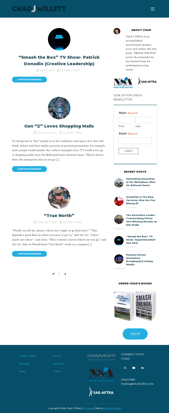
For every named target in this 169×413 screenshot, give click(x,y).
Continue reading (29, 79)
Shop (22, 371)
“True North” (59, 215)
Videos (57, 371)
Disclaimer (88, 408)
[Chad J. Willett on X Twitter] (125, 368)
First (121, 126)
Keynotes (58, 364)
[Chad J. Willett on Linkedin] (142, 368)
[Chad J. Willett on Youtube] (134, 368)
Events (57, 356)
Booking (24, 364)
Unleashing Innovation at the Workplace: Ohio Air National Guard (140, 182)
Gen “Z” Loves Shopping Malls (59, 126)
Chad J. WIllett (28, 356)
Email (128, 133)
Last (138, 126)
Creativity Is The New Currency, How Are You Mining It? (140, 200)
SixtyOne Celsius (112, 408)
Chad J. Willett (72, 70)
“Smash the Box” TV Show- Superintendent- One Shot (141, 239)
